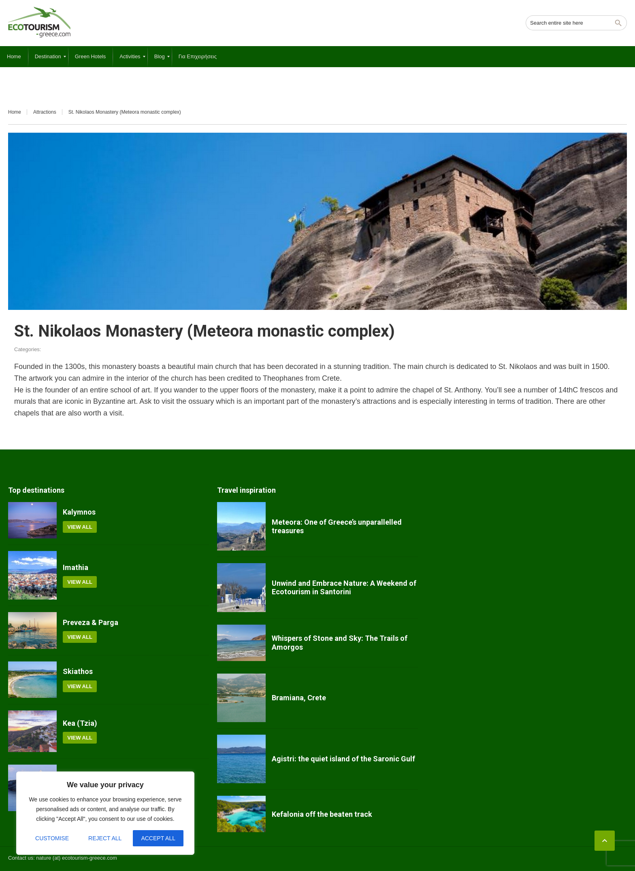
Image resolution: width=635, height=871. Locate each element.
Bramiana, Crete (299, 697)
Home (14, 112)
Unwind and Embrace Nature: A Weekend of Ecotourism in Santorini (344, 587)
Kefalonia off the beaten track (322, 814)
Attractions (44, 112)
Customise (52, 838)
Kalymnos (79, 512)
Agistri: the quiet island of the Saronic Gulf (343, 758)
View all (79, 527)
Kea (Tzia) (80, 723)
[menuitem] (14, 56)
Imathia (75, 567)
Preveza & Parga (90, 622)
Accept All (158, 838)
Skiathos (78, 671)
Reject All (104, 838)
